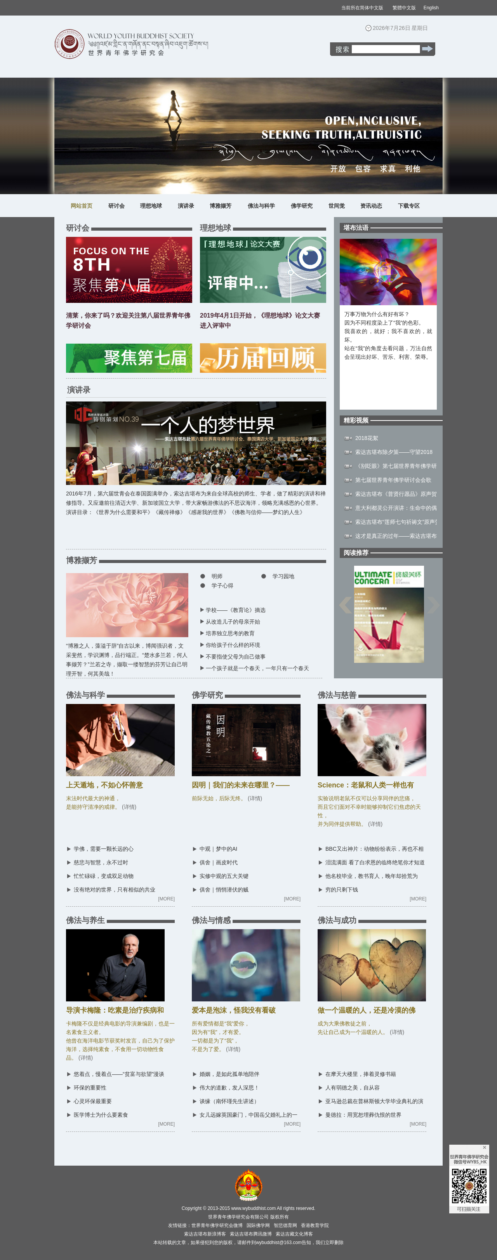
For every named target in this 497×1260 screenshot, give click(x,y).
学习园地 (283, 576)
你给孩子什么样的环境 (233, 645)
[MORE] (166, 899)
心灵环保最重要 (93, 1101)
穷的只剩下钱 (341, 889)
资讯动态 (371, 206)
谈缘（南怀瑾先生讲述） (229, 1101)
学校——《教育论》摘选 (236, 610)
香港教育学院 (315, 1225)
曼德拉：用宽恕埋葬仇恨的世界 (363, 1115)
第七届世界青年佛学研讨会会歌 (393, 480)
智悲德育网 (285, 1225)
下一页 (433, 609)
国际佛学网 (258, 1225)
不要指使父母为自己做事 (236, 656)
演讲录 (186, 206)
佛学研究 (302, 206)
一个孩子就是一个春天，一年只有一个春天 (257, 668)
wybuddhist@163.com (279, 1242)
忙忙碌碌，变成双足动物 (104, 876)
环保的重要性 (90, 1087)
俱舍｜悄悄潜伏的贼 (224, 889)
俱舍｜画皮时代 (219, 862)
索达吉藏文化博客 (294, 1234)
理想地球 (151, 206)
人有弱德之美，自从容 (352, 1087)
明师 (217, 576)
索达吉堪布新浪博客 (205, 1234)
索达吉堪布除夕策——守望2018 (394, 452)
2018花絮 (366, 438)
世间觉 (336, 206)
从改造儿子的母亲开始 (233, 622)
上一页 (345, 609)
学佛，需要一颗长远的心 (104, 849)
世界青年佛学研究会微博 (217, 1225)
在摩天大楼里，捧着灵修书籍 (360, 1074)
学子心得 (222, 585)
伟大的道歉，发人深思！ (229, 1087)
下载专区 (409, 206)
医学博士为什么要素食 (101, 1115)
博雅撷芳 (220, 206)
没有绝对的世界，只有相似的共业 (114, 889)
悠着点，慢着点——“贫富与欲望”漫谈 (119, 1074)
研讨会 (116, 206)
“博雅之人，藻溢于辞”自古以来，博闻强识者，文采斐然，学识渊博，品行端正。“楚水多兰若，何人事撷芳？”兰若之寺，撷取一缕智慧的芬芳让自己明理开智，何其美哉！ (127, 656)
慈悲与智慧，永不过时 (101, 862)
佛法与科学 (261, 206)
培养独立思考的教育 (230, 633)
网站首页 (81, 206)
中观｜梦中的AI (218, 849)
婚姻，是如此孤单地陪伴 (229, 1074)
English (431, 7)
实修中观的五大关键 (224, 876)
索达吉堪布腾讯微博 (251, 1234)
